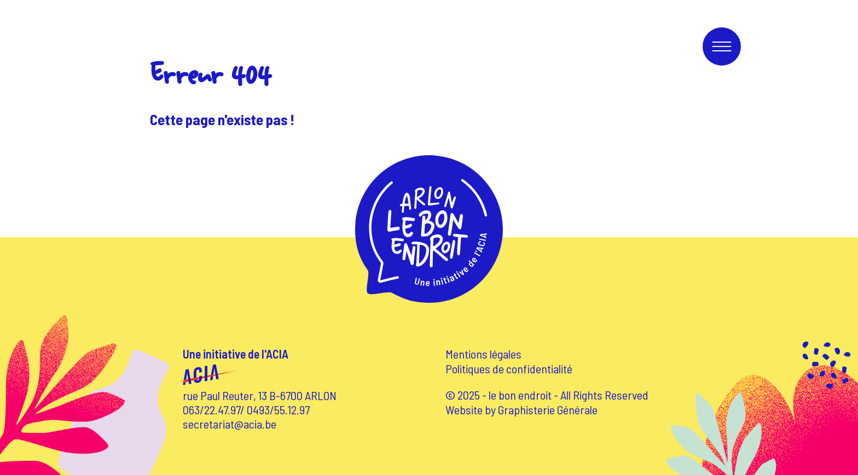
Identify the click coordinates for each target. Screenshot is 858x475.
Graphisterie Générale (548, 409)
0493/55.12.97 (278, 409)
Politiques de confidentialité (508, 368)
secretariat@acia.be (229, 424)
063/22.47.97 (211, 409)
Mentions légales (483, 354)
